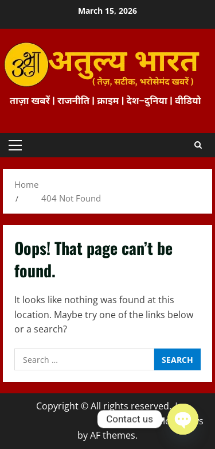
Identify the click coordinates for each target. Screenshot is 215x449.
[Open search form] (198, 145)
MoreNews (180, 421)
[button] (15, 145)
